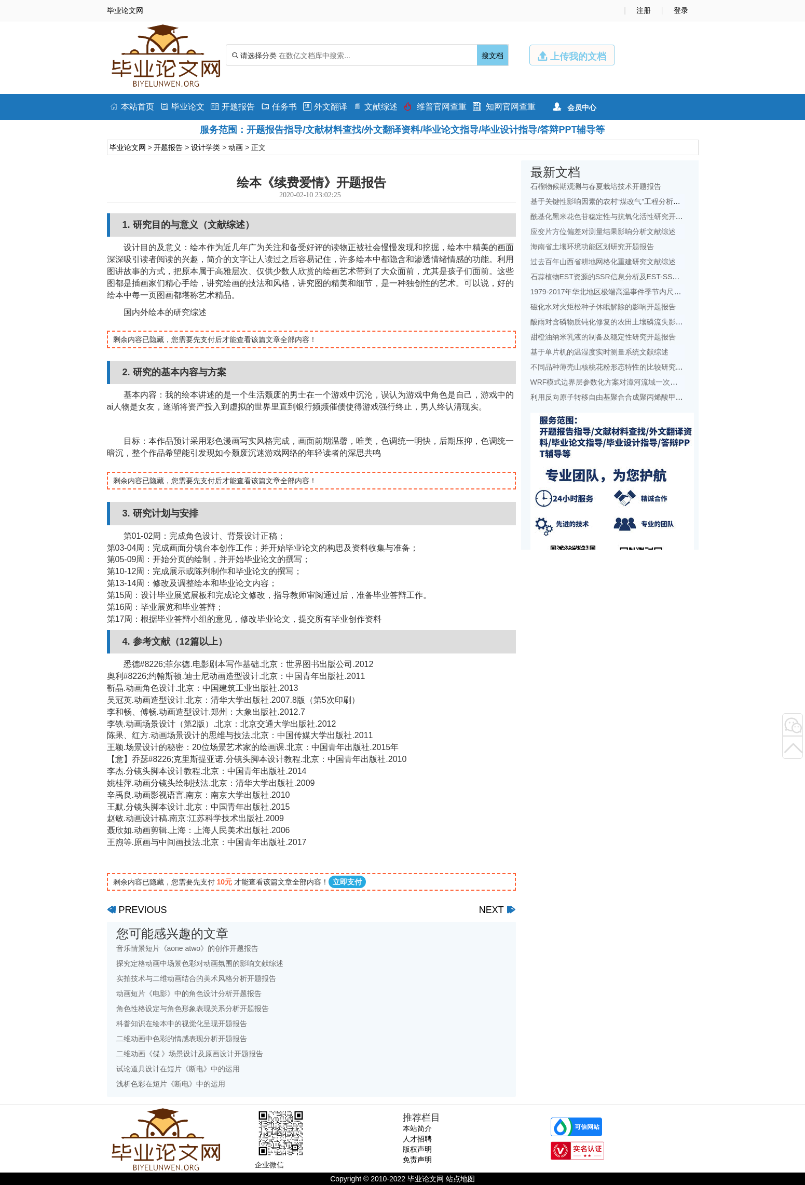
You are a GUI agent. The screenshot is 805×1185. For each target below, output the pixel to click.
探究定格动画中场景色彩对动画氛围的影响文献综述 (199, 963)
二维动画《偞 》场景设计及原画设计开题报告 (190, 1054)
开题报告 (233, 106)
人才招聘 (417, 1139)
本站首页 (132, 106)
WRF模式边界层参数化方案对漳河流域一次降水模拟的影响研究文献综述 (647, 382)
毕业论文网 (128, 147)
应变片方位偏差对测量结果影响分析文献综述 (603, 231)
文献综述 (375, 106)
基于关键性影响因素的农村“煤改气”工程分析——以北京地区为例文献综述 (649, 201)
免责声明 (417, 1159)
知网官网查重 (504, 106)
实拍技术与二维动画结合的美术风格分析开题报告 (196, 978)
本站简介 (417, 1128)
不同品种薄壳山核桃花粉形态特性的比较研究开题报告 (617, 367)
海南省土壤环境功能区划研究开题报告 (592, 246)
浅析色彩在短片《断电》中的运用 (170, 1084)
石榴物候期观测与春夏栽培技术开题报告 (595, 186)
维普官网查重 (435, 106)
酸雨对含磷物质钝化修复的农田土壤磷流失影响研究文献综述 (628, 322)
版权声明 (417, 1149)
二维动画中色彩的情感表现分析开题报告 (181, 1038)
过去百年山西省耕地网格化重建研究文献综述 (603, 261)
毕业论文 (182, 106)
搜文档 (492, 55)
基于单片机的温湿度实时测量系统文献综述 (599, 352)
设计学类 (205, 147)
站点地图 (460, 1179)
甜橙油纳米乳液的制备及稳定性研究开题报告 (603, 337)
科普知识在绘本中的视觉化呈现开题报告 (181, 1023)
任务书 (279, 106)
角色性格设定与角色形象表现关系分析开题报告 (192, 1008)
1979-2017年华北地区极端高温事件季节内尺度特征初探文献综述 (635, 292)
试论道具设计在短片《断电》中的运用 (178, 1069)
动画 (235, 147)
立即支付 (347, 882)
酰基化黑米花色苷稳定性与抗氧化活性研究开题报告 (614, 216)
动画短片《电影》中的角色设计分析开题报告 (189, 993)
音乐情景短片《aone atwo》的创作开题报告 (187, 948)
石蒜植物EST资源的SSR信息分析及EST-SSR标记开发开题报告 (633, 277)
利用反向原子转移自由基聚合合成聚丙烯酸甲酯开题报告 (621, 397)
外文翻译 (325, 106)
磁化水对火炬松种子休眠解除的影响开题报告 (603, 307)
